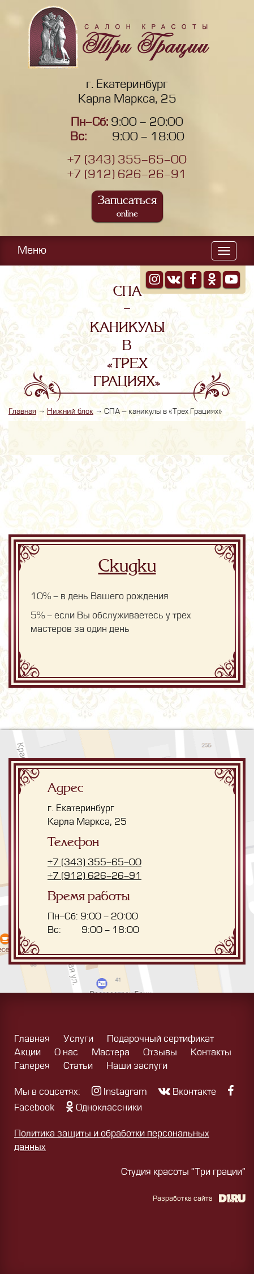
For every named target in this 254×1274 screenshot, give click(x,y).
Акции (27, 1052)
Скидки (127, 566)
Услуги (78, 1039)
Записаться (127, 206)
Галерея (32, 1066)
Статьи (78, 1066)
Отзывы (160, 1052)
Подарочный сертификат (160, 1039)
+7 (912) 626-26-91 (127, 174)
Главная (22, 411)
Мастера (111, 1052)
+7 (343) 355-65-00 (127, 159)
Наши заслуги (136, 1066)
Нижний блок (70, 411)
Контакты (211, 1052)
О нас (66, 1052)
